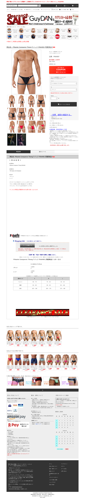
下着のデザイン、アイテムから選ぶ (32, 9)
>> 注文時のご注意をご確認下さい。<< (48, 246)
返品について (52, 471)
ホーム (8, 9)
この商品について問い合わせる (56, 125)
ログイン (66, 5)
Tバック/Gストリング (55, 53)
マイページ (58, 5)
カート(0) (75, 5)
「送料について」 (38, 424)
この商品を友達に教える (55, 123)
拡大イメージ (42, 151)
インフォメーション (45, 9)
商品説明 (18, 151)
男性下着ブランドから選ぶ (17, 9)
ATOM (53, 484)
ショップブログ (52, 482)
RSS (50, 484)
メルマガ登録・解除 (64, 9)
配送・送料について (53, 468)
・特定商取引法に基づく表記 (56, 118)
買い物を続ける (53, 127)
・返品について (54, 117)
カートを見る (63, 468)
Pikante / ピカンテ (58, 51)
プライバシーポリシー (53, 477)
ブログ (72, 9)
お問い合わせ (54, 9)
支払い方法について (53, 466)
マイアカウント (64, 463)
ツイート (52, 121)
